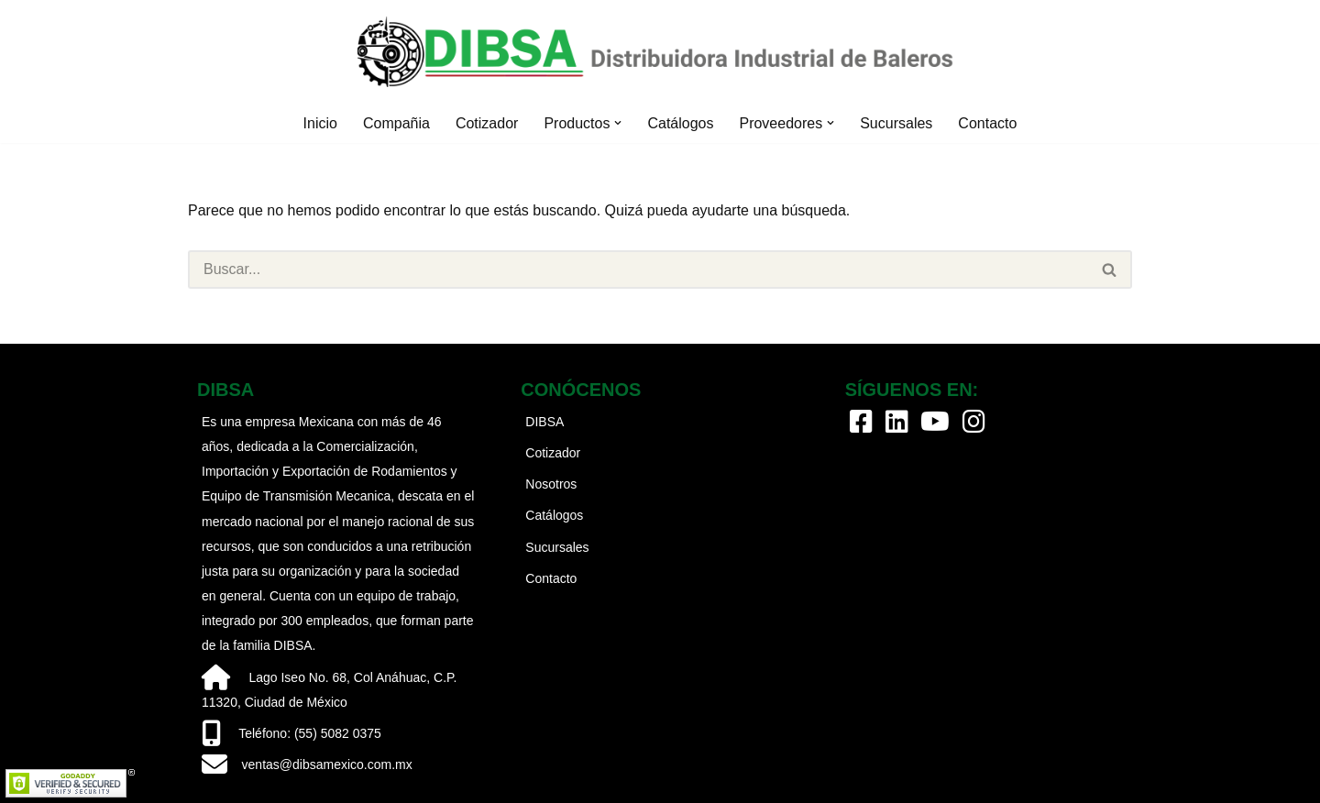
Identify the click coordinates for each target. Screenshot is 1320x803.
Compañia (396, 123)
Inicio (320, 123)
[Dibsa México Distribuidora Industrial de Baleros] (660, 51)
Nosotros (551, 484)
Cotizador (487, 123)
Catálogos (680, 123)
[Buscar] (638, 269)
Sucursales (896, 123)
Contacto (987, 123)
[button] (618, 122)
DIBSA (544, 421)
